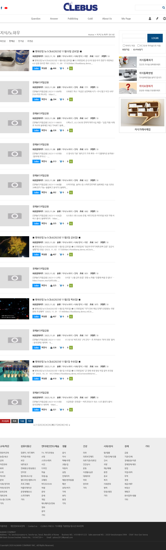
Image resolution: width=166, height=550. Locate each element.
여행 (43, 488)
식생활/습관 (88, 472)
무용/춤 (45, 476)
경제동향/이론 (130, 460)
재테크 (127, 492)
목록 (14, 421)
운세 (43, 495)
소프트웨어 (25, 495)
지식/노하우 (102, 34)
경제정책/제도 (130, 464)
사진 (43, 464)
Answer (54, 18)
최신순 (3, 41)
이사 (64, 456)
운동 (85, 468)
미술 (43, 472)
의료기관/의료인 (89, 460)
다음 (22, 421)
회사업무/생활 (130, 495)
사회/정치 (78, 56)
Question (35, 18)
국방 (86, 56)
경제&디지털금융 (40, 82)
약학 (85, 480)
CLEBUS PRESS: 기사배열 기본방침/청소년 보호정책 (62, 526)
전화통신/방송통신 (28, 468)
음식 (64, 453)
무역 (126, 476)
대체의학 (86, 476)
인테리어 (65, 476)
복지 (105, 480)
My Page (126, 18)
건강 (85, 446)
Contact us (32, 526)
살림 (64, 472)
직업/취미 (128, 472)
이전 (30, 421)
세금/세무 (128, 484)
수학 (2, 472)
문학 (2, 480)
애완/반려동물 (68, 480)
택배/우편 (66, 460)
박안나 (44, 99)
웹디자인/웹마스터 (28, 480)
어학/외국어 (5, 488)
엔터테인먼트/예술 (50, 446)
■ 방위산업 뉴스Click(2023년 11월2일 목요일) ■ (56, 299)
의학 (85, 453)
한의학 (85, 484)
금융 (126, 453)
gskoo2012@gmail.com (63, 537)
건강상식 (86, 464)
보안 (22, 460)
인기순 (21, 41)
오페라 (44, 480)
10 (66, 424)
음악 (43, 511)
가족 (64, 492)
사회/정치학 (5, 484)
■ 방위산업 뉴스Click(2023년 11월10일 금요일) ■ (57, 51)
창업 (126, 468)
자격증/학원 (25, 456)
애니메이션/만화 (48, 503)
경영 (126, 480)
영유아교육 (4, 453)
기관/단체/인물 (110, 456)
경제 (76, 87)
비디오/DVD (47, 484)
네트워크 (24, 464)
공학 (2, 460)
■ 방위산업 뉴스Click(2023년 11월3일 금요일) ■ (56, 237)
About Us (107, 18)
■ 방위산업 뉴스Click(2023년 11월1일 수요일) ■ (56, 361)
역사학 (2, 476)
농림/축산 (4, 456)
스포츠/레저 (46, 460)
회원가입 (125, 49)
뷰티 (64, 495)
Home (91, 34)
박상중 (44, 68)
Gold (90, 18)
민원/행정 (108, 492)
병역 (105, 488)
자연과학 (3, 464)
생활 (64, 446)
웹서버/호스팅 (26, 476)
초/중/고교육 (5, 499)
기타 (2, 503)
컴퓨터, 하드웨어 (27, 453)
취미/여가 (66, 488)
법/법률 (107, 453)
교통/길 (65, 464)
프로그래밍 (25, 484)
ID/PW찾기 (138, 49)
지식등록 (5, 421)
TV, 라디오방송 (48, 453)
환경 (64, 499)
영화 (43, 507)
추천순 (30, 41)
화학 (2, 468)
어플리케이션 (26, 488)
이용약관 (3, 526)
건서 (105, 460)
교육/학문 (4, 446)
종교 (105, 476)
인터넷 (23, 472)
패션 (64, 484)
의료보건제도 (88, 456)
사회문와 (107, 484)
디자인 (44, 468)
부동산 (127, 488)
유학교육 (3, 492)
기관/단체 (128, 456)
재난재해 (107, 468)
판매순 (12, 41)
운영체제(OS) (26, 492)
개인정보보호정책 (17, 526)
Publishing (73, 18)
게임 (43, 499)
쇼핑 (43, 456)
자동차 (65, 468)
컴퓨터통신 (26, 446)
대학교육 (3, 495)
